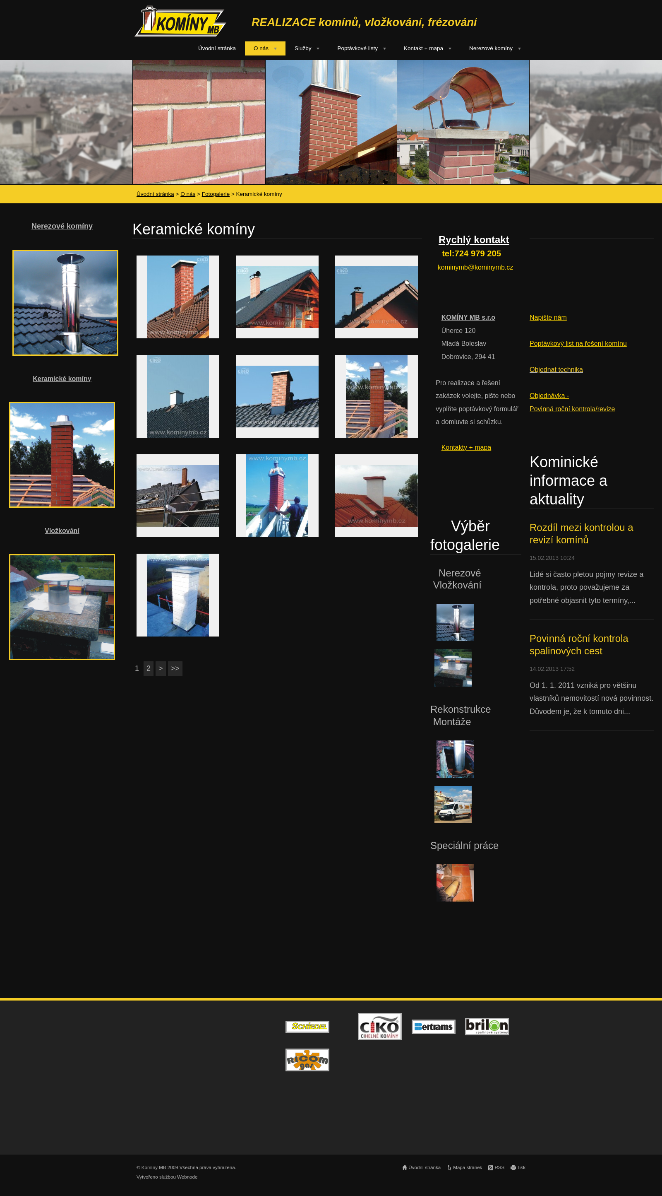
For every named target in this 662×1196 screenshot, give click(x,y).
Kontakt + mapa (423, 48)
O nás (261, 48)
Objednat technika (556, 369)
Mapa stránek (467, 1167)
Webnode (187, 1176)
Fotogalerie (216, 194)
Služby (303, 48)
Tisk (521, 1167)
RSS (499, 1167)
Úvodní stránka (217, 48)
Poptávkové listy (357, 48)
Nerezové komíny (491, 48)
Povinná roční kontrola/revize (572, 408)
